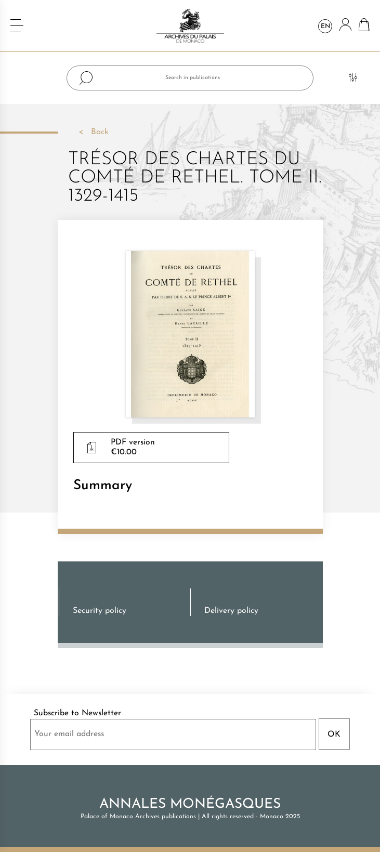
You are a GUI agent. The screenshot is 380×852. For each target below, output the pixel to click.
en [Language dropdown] (325, 26)
